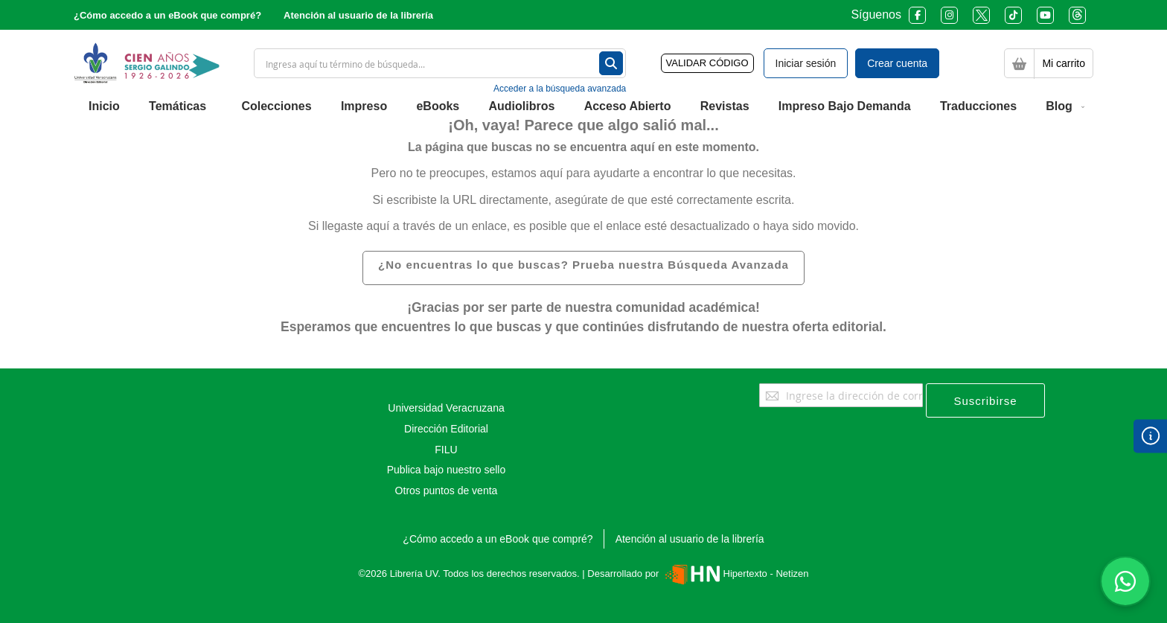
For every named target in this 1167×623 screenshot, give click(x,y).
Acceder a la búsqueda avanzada (559, 88)
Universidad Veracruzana (446, 408)
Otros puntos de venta (446, 490)
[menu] (583, 106)
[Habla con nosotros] (1125, 581)
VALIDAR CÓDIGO (707, 62)
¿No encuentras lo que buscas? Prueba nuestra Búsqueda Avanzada (583, 264)
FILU (446, 450)
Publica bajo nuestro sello (446, 470)
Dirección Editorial (446, 429)
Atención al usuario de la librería (358, 15)
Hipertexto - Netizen (735, 573)
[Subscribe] (985, 400)
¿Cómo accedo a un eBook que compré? (167, 15)
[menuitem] (104, 106)
